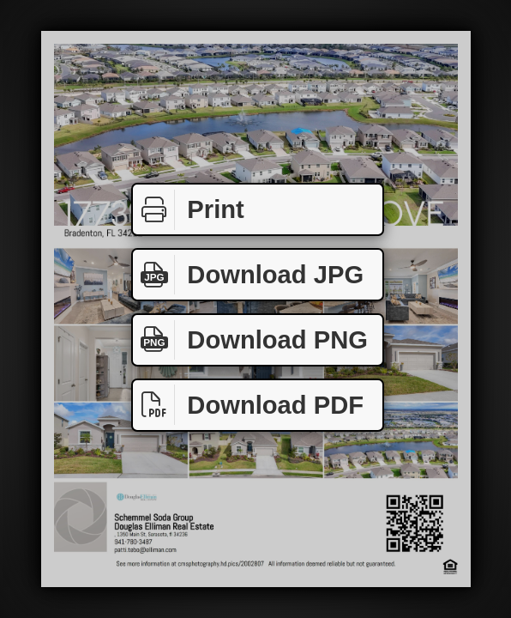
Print (188, 210)
